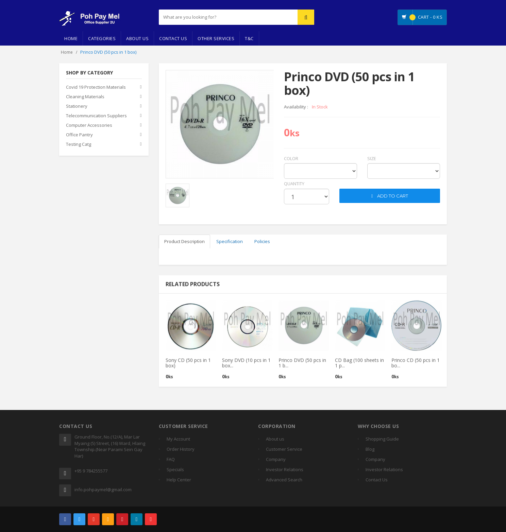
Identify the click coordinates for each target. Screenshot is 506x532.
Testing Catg (78, 144)
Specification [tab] (229, 241)
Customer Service (284, 449)
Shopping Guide (382, 439)
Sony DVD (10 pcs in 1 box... (246, 366)
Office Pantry (79, 135)
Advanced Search (284, 480)
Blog (370, 449)
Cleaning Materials (85, 97)
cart (344, 184)
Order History (181, 449)
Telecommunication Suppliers (96, 116)
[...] (211, 17)
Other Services (216, 38)
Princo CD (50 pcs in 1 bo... (415, 366)
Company (276, 459)
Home (71, 38)
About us (275, 439)
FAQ (171, 459)
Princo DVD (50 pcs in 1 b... (302, 366)
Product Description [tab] (184, 241)
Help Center (179, 480)
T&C (249, 38)
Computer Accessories (89, 125)
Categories (102, 38)
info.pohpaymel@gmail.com (103, 489)
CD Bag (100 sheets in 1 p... (359, 366)
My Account (178, 439)
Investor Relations (284, 469)
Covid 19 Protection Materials (96, 87)
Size (371, 158)
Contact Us (173, 38)
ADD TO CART (389, 196)
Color (291, 158)
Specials (175, 469)
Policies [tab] (262, 241)
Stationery (76, 106)
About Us (137, 38)
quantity (294, 184)
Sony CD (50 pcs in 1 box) (188, 366)
